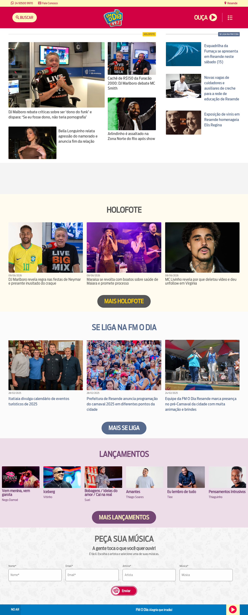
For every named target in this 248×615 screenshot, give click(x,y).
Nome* (12, 566)
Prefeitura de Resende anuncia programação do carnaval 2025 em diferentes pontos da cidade (122, 404)
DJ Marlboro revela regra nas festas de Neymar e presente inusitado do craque (44, 281)
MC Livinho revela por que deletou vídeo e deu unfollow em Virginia (200, 281)
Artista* (127, 566)
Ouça (200, 17)
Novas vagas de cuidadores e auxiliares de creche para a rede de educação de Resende (221, 88)
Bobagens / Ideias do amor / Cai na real (101, 492)
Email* (69, 566)
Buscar (26, 17)
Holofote (149, 34)
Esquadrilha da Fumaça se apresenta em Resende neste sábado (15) (221, 53)
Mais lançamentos (124, 517)
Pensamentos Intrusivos (227, 491)
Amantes (133, 491)
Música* (184, 566)
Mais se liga (124, 428)
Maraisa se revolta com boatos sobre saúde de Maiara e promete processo (122, 281)
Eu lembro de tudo (181, 491)
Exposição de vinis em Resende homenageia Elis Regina (222, 119)
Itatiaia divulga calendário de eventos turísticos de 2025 (38, 401)
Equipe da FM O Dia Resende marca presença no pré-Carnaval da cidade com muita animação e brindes (200, 404)
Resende (232, 3)
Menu (230, 17)
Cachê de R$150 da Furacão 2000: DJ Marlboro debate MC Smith (131, 83)
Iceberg (49, 491)
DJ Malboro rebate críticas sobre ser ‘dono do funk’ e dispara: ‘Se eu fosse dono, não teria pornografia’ (50, 114)
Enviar (126, 591)
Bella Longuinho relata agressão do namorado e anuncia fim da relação (78, 136)
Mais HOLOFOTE (124, 301)
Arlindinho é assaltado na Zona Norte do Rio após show (131, 136)
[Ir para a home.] (113, 18)
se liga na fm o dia (229, 34)
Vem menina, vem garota (16, 492)
